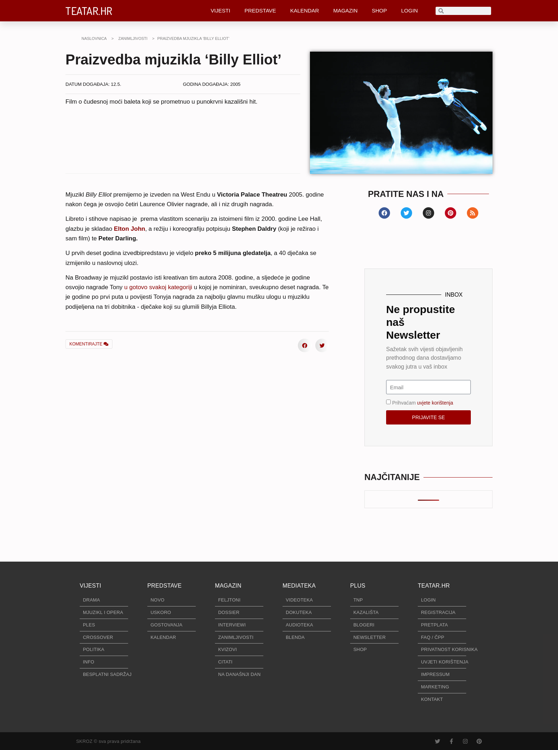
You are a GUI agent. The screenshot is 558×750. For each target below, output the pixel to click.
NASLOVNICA (94, 38)
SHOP (379, 10)
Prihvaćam (422, 403)
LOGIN (409, 10)
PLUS (357, 586)
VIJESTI (220, 10)
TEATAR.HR (88, 10)
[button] (153, 343)
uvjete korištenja (435, 403)
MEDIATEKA (299, 586)
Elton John (129, 228)
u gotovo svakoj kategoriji (158, 287)
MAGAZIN (345, 10)
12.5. (116, 84)
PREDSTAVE (260, 10)
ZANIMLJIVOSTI (132, 38)
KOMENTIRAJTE (89, 344)
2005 (235, 84)
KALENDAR (304, 10)
